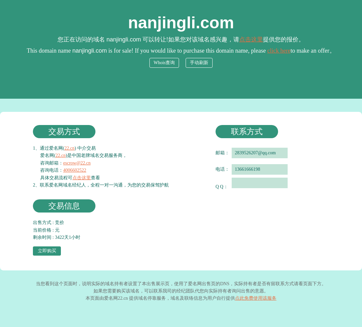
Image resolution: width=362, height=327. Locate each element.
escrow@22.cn (76, 163)
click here (278, 50)
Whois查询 (164, 62)
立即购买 (47, 250)
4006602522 (74, 170)
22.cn (70, 148)
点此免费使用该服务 (255, 298)
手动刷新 (199, 62)
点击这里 (251, 39)
